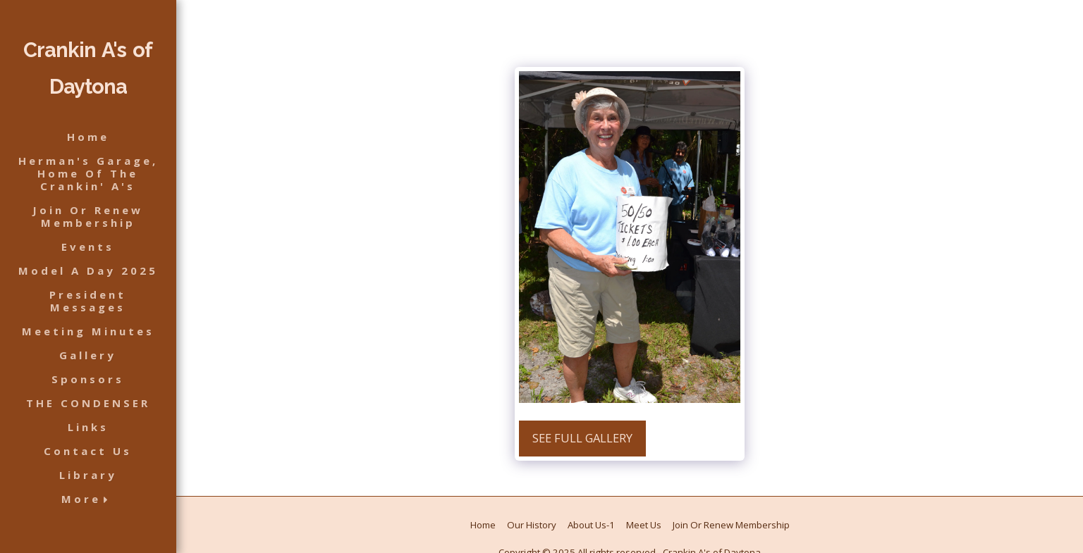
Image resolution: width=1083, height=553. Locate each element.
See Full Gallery (582, 438)
